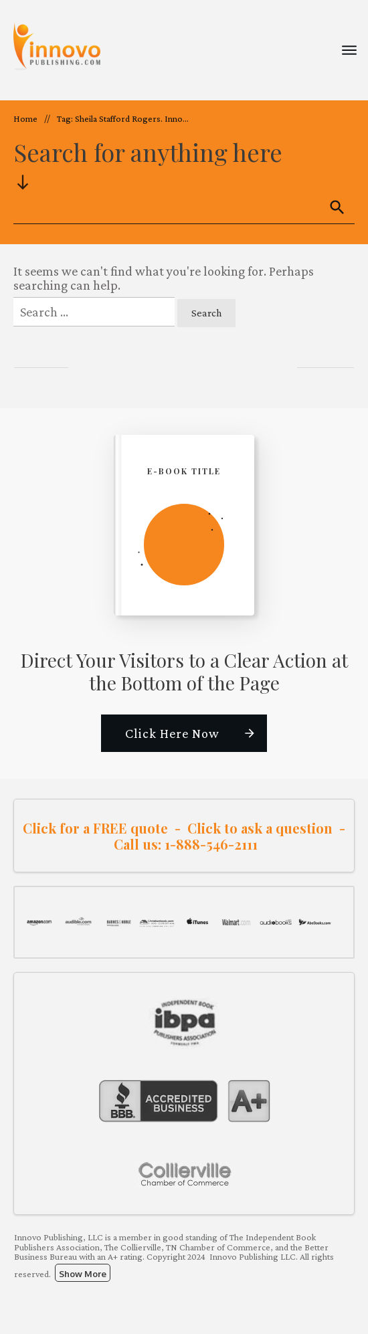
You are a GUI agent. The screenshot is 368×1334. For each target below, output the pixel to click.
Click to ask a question (260, 828)
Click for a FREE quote (95, 828)
